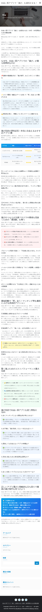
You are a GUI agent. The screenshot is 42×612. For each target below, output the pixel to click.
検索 (4, 558)
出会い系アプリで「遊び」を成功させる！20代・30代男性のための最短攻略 (20, 603)
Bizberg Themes (34, 608)
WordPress (18, 608)
